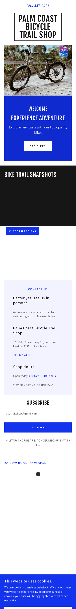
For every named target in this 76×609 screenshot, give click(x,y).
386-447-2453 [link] (38, 5)
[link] (38, 27)
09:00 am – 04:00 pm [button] (41, 376)
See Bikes (38, 146)
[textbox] (38, 413)
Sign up (38, 427)
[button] (9, 27)
